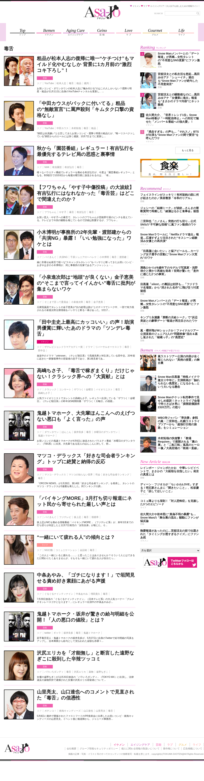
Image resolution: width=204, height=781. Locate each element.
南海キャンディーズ (70, 710)
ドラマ (89, 347)
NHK (46, 167)
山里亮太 (100, 710)
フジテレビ (65, 517)
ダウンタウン (51, 432)
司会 (97, 474)
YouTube (49, 83)
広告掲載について (192, 748)
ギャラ (57, 632)
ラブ (170, 744)
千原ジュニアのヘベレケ (83, 257)
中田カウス (63, 128)
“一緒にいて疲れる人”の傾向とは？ (76, 537)
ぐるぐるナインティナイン (58, 594)
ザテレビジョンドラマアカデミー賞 (63, 347)
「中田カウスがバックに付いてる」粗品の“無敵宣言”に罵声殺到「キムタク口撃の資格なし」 (85, 109)
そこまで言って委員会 (56, 302)
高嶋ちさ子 (44, 393)
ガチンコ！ (50, 710)
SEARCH (158, 13)
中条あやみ (82, 594)
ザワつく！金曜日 (83, 389)
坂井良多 (78, 432)
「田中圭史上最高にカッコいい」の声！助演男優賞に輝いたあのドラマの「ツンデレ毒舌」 (85, 328)
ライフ (45, 545)
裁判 (86, 83)
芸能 (45, 78)
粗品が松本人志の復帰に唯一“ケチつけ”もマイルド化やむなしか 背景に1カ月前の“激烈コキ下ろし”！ (85, 64)
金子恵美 (98, 302)
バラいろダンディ (54, 671)
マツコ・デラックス (55, 474)
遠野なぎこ (102, 671)
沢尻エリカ (80, 671)
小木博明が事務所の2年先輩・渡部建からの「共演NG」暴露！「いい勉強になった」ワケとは (84, 238)
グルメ (182, 744)
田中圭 (41, 350)
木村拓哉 (76, 128)
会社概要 (71, 748)
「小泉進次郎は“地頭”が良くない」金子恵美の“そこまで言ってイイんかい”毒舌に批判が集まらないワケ (86, 283)
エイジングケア (140, 744)
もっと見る (188, 150)
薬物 (91, 671)
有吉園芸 (57, 167)
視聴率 (95, 517)
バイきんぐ (50, 257)
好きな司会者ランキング (116, 474)
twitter (47, 632)
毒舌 (71, 83)
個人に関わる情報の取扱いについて (140, 748)
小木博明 (104, 257)
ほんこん (66, 432)
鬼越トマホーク (46, 435)
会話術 (83, 550)
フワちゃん (50, 212)
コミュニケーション (66, 550)
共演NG (63, 257)
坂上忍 (77, 517)
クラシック (50, 389)
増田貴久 (95, 594)
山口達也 (88, 710)
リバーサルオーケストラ (108, 347)
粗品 (78, 83)
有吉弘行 (69, 167)
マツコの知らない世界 (81, 474)
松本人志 (61, 83)
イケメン (45, 342)
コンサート (65, 389)
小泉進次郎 (77, 302)
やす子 (62, 212)
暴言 (71, 212)
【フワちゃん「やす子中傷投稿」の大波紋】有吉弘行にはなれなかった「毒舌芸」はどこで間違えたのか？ (86, 193)
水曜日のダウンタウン (106, 432)
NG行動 (48, 550)
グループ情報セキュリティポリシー (99, 748)
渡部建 (123, 257)
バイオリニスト (104, 389)
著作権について (171, 748)
